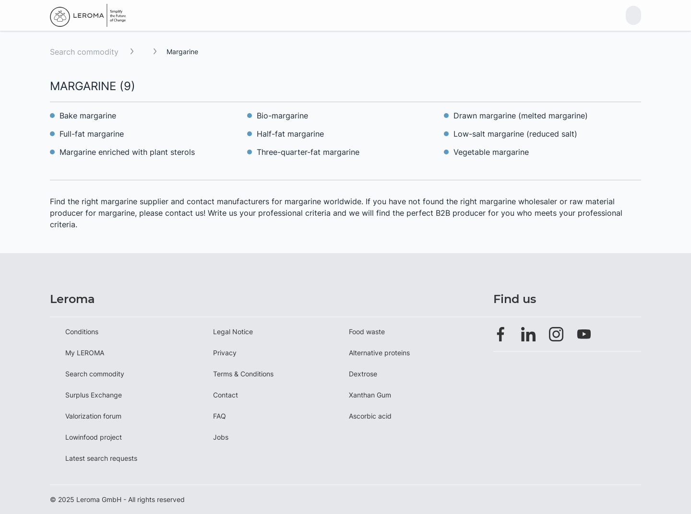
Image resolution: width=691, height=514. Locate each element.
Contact (225, 395)
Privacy (225, 353)
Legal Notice (233, 331)
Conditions (81, 331)
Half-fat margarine (290, 134)
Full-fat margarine (92, 134)
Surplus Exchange (93, 395)
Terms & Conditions (243, 374)
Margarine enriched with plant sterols (127, 152)
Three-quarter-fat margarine (308, 152)
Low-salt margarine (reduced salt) (515, 134)
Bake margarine (88, 115)
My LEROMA (84, 353)
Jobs (220, 437)
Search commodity (84, 52)
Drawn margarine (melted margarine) (520, 115)
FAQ (219, 416)
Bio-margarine (282, 115)
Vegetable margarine (491, 152)
